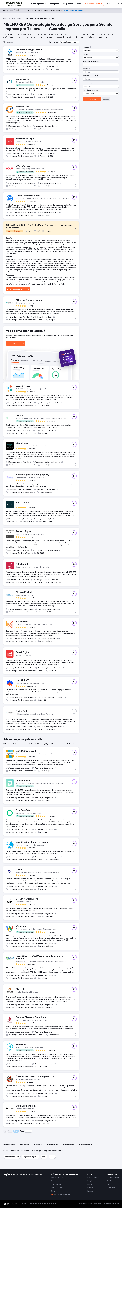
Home (5, 18)
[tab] (9, 1145)
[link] (54, 4)
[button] (108, 4)
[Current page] (28, 1131)
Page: (22, 1131)
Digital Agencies (16, 18)
